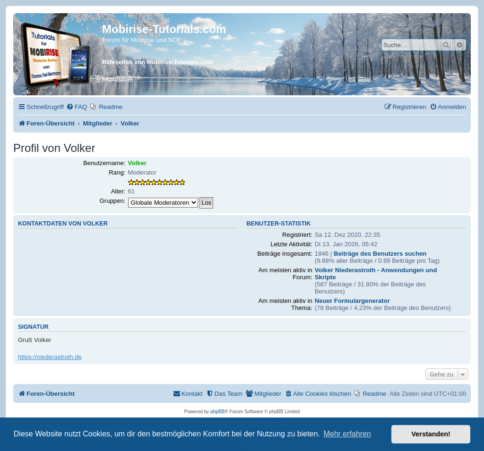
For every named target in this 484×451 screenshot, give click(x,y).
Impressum (117, 79)
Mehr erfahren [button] (347, 434)
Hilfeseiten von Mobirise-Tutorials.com (157, 62)
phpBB (217, 411)
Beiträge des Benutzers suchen (380, 253)
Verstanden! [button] (431, 434)
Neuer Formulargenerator (352, 300)
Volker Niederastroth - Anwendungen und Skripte (376, 274)
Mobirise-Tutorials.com (164, 29)
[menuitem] (76, 107)
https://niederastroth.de (50, 356)
